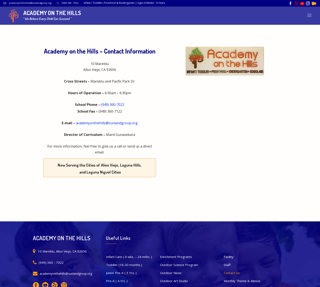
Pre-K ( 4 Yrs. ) (117, 281)
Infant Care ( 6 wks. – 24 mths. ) (129, 257)
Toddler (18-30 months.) (124, 265)
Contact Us (232, 273)
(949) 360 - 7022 (70, 2)
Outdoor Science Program (179, 265)
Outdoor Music (171, 273)
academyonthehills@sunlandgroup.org (30, 2)
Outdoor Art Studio (174, 281)
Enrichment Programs (176, 257)
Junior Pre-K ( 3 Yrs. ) (121, 273)
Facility (228, 257)
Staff (227, 265)
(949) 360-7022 (112, 104)
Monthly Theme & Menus (242, 281)
